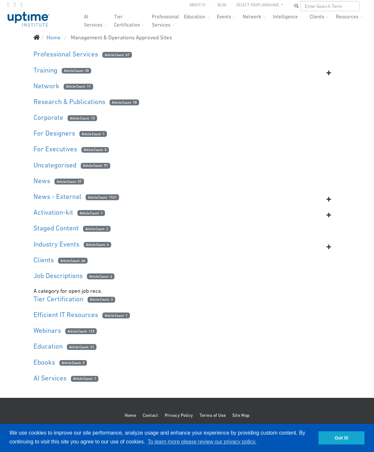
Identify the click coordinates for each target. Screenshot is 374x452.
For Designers (54, 133)
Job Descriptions (58, 275)
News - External (57, 196)
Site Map (241, 415)
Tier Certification (127, 18)
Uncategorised (54, 165)
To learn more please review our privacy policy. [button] (202, 441)
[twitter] (15, 4)
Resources (347, 16)
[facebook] (8, 4)
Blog (222, 5)
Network (252, 16)
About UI (197, 5)
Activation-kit (53, 212)
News (41, 180)
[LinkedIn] (21, 4)
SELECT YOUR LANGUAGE (258, 5)
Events (224, 16)
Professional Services (165, 18)
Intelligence (285, 16)
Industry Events (56, 244)
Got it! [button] (341, 438)
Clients (317, 16)
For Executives (55, 149)
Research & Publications (69, 101)
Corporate (48, 117)
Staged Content (56, 228)
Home (130, 415)
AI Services (50, 378)
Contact (150, 415)
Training (45, 70)
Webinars (47, 330)
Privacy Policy (179, 415)
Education (194, 16)
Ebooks (44, 362)
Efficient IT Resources (65, 314)
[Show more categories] (329, 73)
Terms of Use (212, 415)
